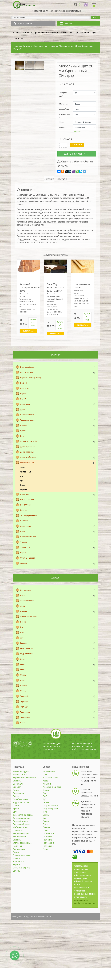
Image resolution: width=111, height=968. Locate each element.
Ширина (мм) (64, 114)
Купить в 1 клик (33, 322)
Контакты (18, 38)
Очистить (77, 132)
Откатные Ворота (27, 558)
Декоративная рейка (28, 441)
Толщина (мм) (63, 94)
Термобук (24, 701)
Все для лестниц (27, 499)
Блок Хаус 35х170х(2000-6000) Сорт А (55, 287)
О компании (83, 33)
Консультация (25, 23)
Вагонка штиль (26, 372)
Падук (22, 680)
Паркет (23, 399)
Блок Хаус (24, 388)
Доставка (69, 23)
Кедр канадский (26, 648)
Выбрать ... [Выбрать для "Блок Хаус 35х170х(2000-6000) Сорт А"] (55, 333)
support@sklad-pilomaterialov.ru (66, 11)
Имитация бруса (27, 367)
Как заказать (52, 33)
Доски (22, 409)
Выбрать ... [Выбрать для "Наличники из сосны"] (82, 325)
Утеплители (25, 547)
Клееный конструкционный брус (29, 287)
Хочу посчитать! (76, 153)
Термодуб (24, 707)
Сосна (22, 467)
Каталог (26, 33)
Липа (22, 659)
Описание (49, 179)
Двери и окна (25, 526)
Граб (22, 632)
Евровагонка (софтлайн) (30, 378)
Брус (22, 436)
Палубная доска (27, 415)
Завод (61, 127)
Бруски (23, 431)
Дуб (21, 476)
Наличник (24, 521)
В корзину (77, 145)
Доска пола (25, 404)
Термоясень (25, 717)
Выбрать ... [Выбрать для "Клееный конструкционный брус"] (28, 331)
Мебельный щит (27, 462)
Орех (22, 670)
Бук (21, 481)
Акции (93, 33)
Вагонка (23, 383)
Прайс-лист (39, 33)
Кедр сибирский (27, 654)
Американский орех (28, 617)
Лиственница (25, 472)
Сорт (61, 122)
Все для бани (25, 505)
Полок (22, 531)
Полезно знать (67, 33)
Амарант (23, 611)
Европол (23, 393)
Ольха (23, 664)
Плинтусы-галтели (28, 537)
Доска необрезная (28, 457)
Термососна (25, 712)
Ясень (22, 485)
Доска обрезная (27, 452)
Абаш (22, 606)
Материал (63, 104)
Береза (23, 622)
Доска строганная (27, 447)
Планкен (23, 425)
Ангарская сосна (27, 601)
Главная (17, 33)
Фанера (23, 542)
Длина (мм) (64, 109)
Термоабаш (25, 696)
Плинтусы (24, 494)
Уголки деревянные (28, 515)
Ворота (23, 553)
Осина (23, 675)
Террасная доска (27, 420)
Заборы (23, 563)
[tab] (49, 179)
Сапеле (23, 686)
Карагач (23, 489)
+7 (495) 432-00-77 (39, 11)
